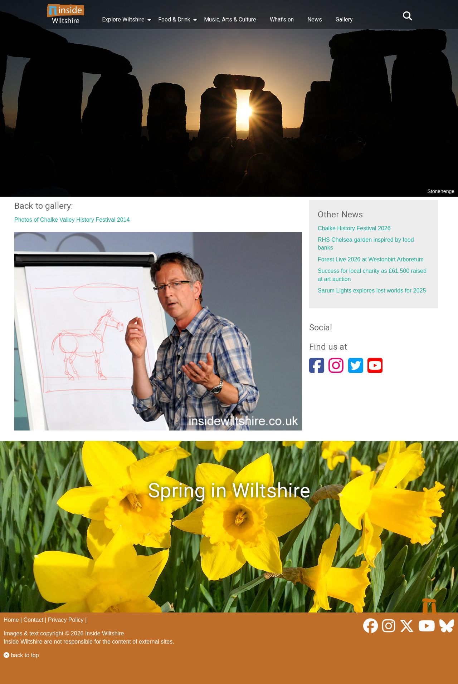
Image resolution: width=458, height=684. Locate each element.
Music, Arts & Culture (230, 19)
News (314, 19)
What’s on (282, 19)
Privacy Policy (66, 620)
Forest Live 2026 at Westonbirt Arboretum (371, 259)
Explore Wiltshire (123, 19)
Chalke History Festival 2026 (354, 228)
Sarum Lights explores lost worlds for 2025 (372, 290)
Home (11, 620)
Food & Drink (174, 19)
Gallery (344, 19)
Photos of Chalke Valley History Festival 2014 (72, 220)
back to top (21, 655)
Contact (33, 620)
